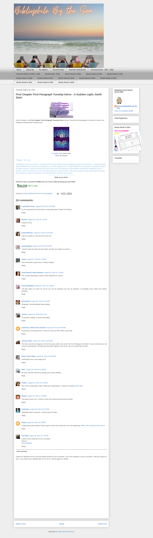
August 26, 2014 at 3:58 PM (36, 422)
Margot (24, 396)
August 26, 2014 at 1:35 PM (36, 396)
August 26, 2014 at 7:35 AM (44, 286)
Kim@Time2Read (28, 286)
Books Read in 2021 (24, 82)
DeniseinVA (26, 301)
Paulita (24, 383)
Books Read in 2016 (24, 78)
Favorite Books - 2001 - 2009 (102, 70)
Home (18, 70)
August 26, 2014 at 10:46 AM (46, 356)
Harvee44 (25, 436)
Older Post (102, 524)
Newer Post (20, 524)
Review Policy (58, 70)
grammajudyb (27, 246)
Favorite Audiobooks (77, 70)
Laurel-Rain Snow (28, 206)
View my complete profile (124, 111)
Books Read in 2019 (87, 78)
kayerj (24, 422)
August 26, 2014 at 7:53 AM (40, 301)
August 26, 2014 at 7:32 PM (38, 436)
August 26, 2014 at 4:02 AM (43, 233)
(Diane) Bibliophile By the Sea (127, 107)
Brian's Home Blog (28, 356)
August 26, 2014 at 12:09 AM (45, 206)
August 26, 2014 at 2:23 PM (39, 409)
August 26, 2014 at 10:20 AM (43, 341)
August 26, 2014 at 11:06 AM (36, 369)
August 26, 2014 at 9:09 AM (56, 327)
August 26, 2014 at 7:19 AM (36, 259)
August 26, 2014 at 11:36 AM (38, 383)
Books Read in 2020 (108, 78)
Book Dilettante (27, 443)
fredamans (25, 409)
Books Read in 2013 (73, 74)
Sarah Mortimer (27, 233)
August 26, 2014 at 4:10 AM (41, 246)
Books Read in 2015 (115, 74)
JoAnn (24, 259)
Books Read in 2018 (66, 78)
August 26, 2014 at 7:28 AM (53, 272)
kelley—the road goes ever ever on (93, 425)
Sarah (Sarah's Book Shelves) (33, 272)
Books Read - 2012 (52, 74)
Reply (23, 212)
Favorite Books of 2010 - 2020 (28, 74)
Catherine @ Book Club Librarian (34, 327)
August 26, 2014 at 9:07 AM (37, 314)
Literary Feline (27, 341)
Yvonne (24, 314)
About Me (30, 70)
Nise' (24, 369)
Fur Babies (43, 70)
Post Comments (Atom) (66, 532)
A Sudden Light (57, 153)
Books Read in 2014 (94, 74)
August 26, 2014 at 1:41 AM (37, 219)
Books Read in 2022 (45, 82)
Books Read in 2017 (45, 78)
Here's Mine (79, 386)
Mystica (24, 219)
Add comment (22, 451)
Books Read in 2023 (66, 82)
